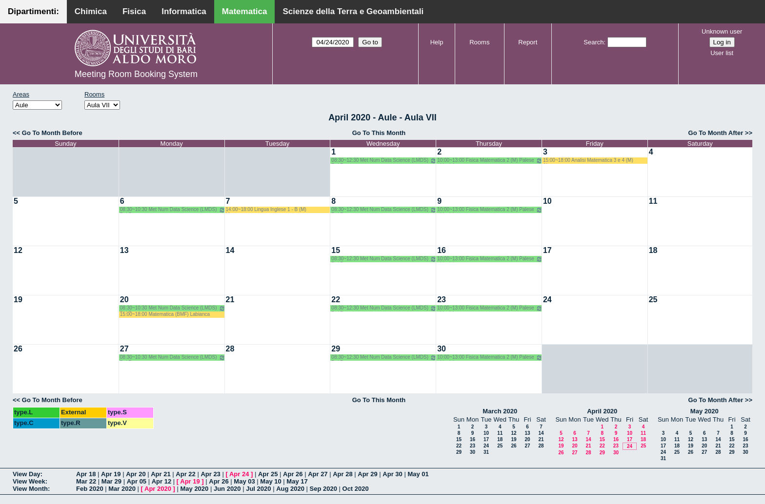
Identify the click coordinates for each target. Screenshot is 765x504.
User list (721, 53)
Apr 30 (392, 474)
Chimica (91, 11)
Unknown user (722, 31)
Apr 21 (160, 474)
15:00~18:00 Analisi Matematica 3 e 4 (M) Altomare (588, 160)
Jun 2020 (227, 488)
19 (18, 299)
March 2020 (500, 411)
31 (486, 452)
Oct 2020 (355, 488)
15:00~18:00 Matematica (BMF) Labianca (165, 314)
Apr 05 (136, 481)
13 (124, 250)
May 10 (270, 481)
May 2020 (704, 411)
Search (594, 42)
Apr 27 (317, 474)
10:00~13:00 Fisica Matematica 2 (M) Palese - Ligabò (490, 160)
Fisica (134, 11)
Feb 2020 (89, 488)
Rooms (479, 42)
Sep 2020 (323, 488)
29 (335, 349)
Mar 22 (86, 481)
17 (547, 250)
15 (335, 250)
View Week (29, 481)
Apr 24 (239, 474)
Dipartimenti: (33, 11)
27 (124, 349)
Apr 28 (342, 474)
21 (230, 299)
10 (547, 201)
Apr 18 (86, 474)
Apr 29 (367, 474)
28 (230, 349)
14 (230, 250)
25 (653, 299)
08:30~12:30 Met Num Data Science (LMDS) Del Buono (384, 160)
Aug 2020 (290, 488)
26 (18, 349)
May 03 (244, 481)
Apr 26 (292, 474)
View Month (30, 488)
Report (527, 42)
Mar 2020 (122, 488)
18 (653, 250)
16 (441, 250)
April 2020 (602, 411)
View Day (26, 474)
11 (653, 201)
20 (124, 299)
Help (436, 42)
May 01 (417, 474)
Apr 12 (161, 481)
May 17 (296, 481)
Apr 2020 (157, 488)
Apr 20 (135, 474)
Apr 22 (185, 474)
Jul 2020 (258, 488)
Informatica (183, 11)
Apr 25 (268, 474)
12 (18, 250)
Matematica (244, 11)
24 (547, 299)
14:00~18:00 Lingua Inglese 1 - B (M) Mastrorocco (266, 210)
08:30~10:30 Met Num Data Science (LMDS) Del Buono (172, 210)
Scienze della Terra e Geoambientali (352, 11)
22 (335, 299)
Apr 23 (210, 474)
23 (441, 299)
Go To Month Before (52, 132)
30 (441, 349)
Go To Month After (716, 132)
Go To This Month (379, 132)
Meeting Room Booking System (136, 74)
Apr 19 (111, 474)
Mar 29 (111, 481)
